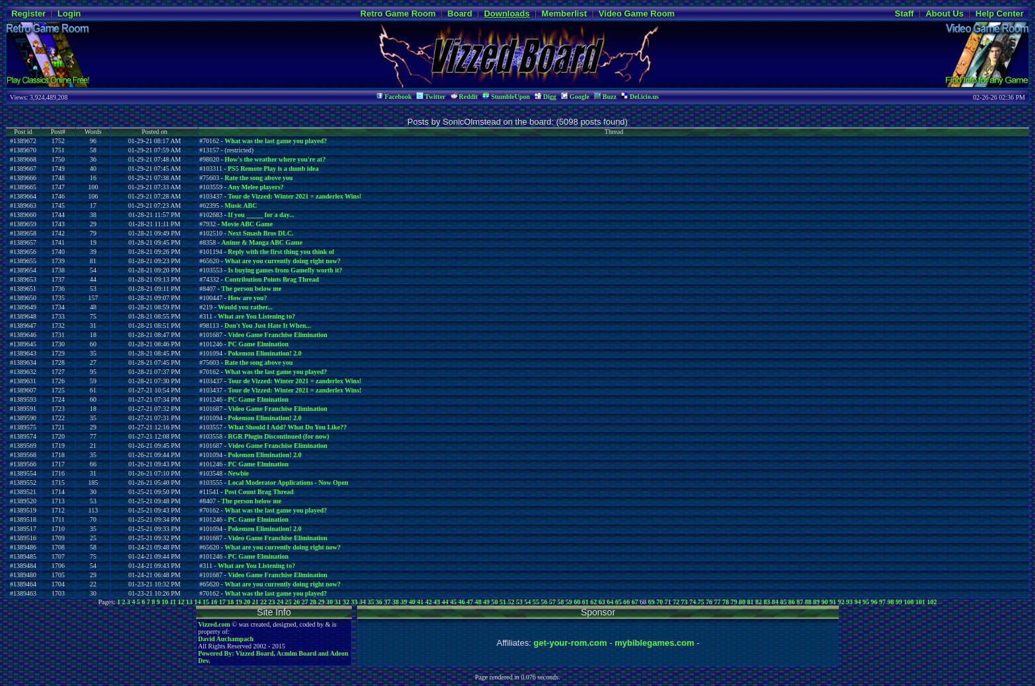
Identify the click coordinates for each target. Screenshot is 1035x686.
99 (899, 602)
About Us (944, 13)
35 (371, 602)
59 (569, 602)
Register (28, 13)
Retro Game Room (398, 13)
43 (437, 602)
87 (800, 602)
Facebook (394, 96)
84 (775, 602)
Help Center (1000, 13)
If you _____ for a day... (261, 214)
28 (313, 602)
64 (610, 602)
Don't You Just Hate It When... (267, 325)
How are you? (247, 297)
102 (932, 602)
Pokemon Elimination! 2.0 (264, 353)
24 (280, 602)
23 (272, 602)
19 (239, 602)
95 (866, 602)
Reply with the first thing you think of (281, 251)
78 (725, 602)
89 (816, 602)
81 (750, 602)
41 (420, 602)
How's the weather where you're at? (274, 159)
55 (536, 602)
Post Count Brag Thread (259, 491)
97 (882, 602)
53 (519, 602)
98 (890, 602)
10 (165, 602)
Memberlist (564, 13)
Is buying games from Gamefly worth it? (285, 270)
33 (354, 602)
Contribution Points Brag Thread (271, 279)
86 (791, 602)
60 (577, 602)
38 (395, 602)
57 (552, 602)
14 (197, 602)
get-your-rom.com (570, 643)
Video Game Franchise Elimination (277, 334)
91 (833, 602)
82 (758, 602)
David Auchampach (225, 638)
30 (329, 602)
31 (338, 602)
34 (362, 602)
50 (494, 602)
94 (857, 602)
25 (288, 602)
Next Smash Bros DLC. (260, 233)
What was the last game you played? (275, 140)
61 (585, 602)
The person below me (251, 288)
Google (575, 96)
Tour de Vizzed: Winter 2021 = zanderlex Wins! (294, 196)
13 (189, 602)
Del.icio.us (639, 96)
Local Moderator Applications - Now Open (288, 482)
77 (717, 602)
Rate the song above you (258, 177)
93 (849, 602)
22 (263, 602)
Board (460, 13)
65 (618, 602)
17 (222, 602)
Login (69, 13)
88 (808, 602)
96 (874, 602)
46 (461, 602)
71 (668, 602)
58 (560, 602)
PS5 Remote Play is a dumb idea (273, 168)
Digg (545, 96)
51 (503, 602)
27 (305, 602)
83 (767, 602)
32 (346, 602)
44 (445, 602)
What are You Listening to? (256, 316)
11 (173, 602)
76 (709, 602)
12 (181, 602)
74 (692, 602)
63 (602, 602)
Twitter (431, 96)
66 (626, 602)
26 (296, 602)
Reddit (464, 96)
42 (428, 602)
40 (412, 602)
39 (404, 602)
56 (544, 602)
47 (470, 602)
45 (453, 602)
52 (511, 602)
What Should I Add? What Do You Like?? (287, 427)
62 (593, 602)
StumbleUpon (506, 96)
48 (478, 602)
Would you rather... (245, 307)
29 (321, 602)
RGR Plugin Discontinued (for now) (278, 436)
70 (659, 602)
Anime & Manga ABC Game (261, 242)
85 (783, 602)
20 (247, 602)
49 (486, 602)
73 (684, 602)
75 (701, 602)
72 (676, 602)
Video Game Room (637, 13)
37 (387, 602)
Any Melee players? (255, 187)
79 (734, 602)
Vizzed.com (214, 624)
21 (255, 602)
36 (379, 602)
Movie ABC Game (247, 224)
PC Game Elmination (258, 344)
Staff (904, 13)
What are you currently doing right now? (282, 261)
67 (635, 602)
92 (841, 602)
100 (909, 602)
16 (214, 602)
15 (206, 602)
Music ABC (240, 205)
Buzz (605, 96)
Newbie (238, 473)
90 (824, 602)
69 (651, 602)
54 (527, 602)
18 (230, 602)
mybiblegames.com (654, 643)
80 (742, 602)
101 (920, 602)
